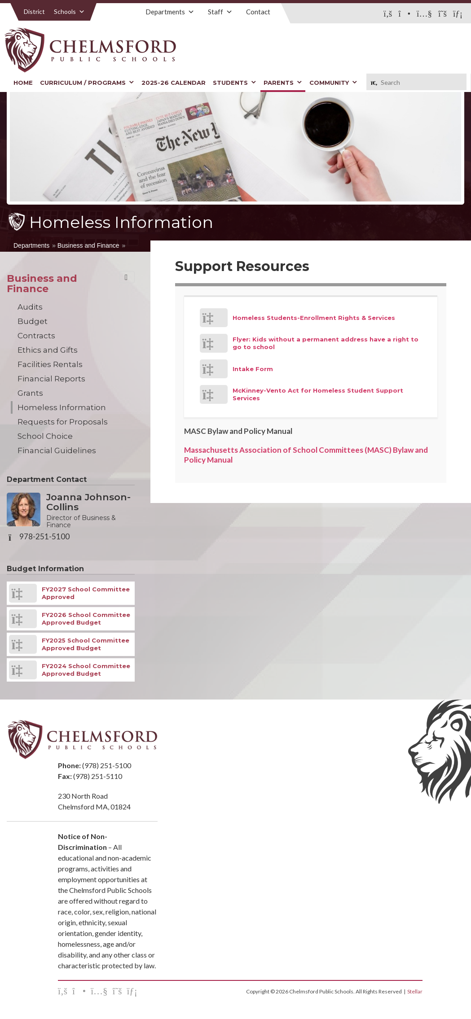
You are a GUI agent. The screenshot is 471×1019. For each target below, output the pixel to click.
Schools (69, 11)
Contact (258, 12)
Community (333, 82)
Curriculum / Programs (87, 82)
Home (23, 82)
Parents (283, 82)
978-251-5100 (44, 537)
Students (234, 82)
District (34, 11)
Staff (220, 12)
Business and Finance (88, 245)
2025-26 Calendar (173, 82)
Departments (169, 12)
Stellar (415, 991)
